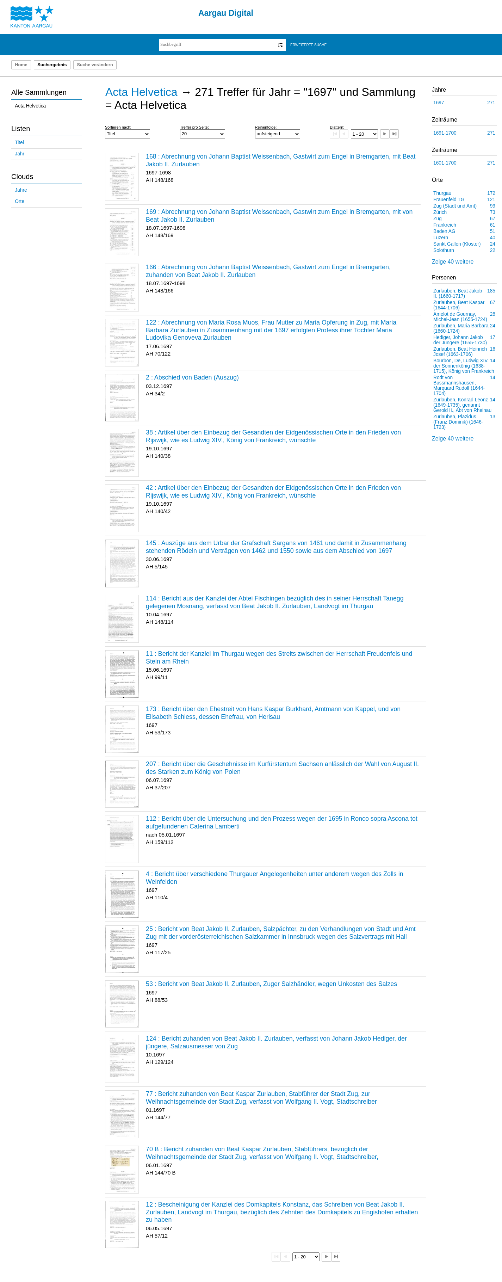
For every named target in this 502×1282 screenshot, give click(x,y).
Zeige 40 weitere (452, 262)
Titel (19, 142)
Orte (19, 201)
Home (21, 64)
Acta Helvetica (30, 106)
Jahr (19, 153)
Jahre (21, 190)
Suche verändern (95, 64)
